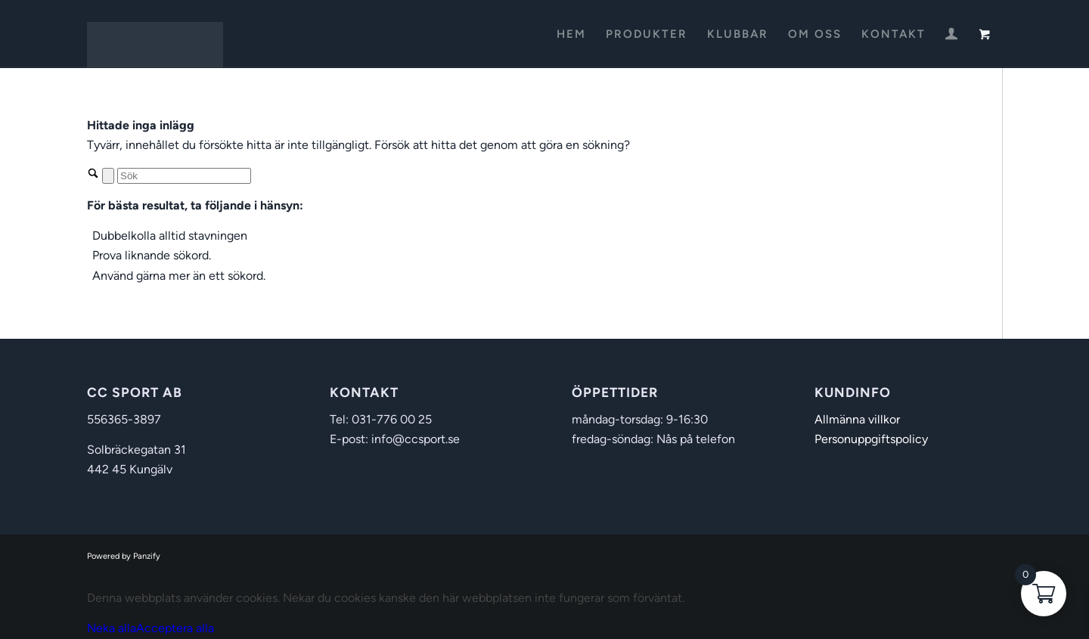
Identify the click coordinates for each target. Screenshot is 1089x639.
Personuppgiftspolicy (871, 439)
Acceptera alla (175, 628)
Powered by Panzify (123, 556)
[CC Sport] (155, 34)
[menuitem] (571, 34)
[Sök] (184, 176)
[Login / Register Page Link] (951, 35)
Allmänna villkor (857, 419)
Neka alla (111, 628)
